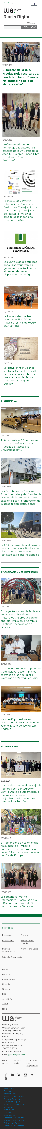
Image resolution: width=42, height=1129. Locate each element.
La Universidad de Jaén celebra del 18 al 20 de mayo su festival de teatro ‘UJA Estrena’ (20, 321)
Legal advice (5, 1061)
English (6, 3)
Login (4, 1009)
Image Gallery (8, 979)
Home (5, 970)
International (8, 941)
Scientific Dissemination (12, 957)
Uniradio (6, 984)
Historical (6, 974)
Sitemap (6, 989)
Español (13, 3)
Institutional (7, 935)
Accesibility (7, 999)
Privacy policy (17, 1061)
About (5, 1004)
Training (25, 935)
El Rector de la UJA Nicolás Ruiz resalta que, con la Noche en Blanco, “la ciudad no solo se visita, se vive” (20, 77)
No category (9, 1107)
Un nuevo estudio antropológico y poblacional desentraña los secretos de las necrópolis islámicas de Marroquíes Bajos (21, 673)
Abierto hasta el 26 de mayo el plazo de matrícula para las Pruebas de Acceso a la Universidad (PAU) (20, 445)
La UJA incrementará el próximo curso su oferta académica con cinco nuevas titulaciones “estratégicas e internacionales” (21, 550)
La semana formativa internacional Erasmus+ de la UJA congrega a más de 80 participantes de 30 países (19, 901)
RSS (4, 994)
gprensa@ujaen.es (16, 1055)
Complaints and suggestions (32, 1063)
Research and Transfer (27, 942)
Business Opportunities (8, 950)
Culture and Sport (29, 949)
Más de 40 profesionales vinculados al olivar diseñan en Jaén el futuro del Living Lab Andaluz (20, 724)
